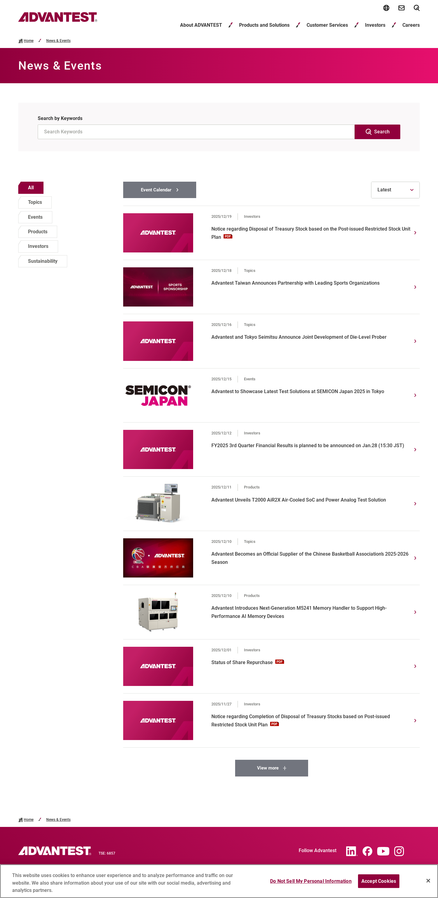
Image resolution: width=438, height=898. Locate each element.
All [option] (31, 187)
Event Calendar (156, 190)
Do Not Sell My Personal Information (311, 884)
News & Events (58, 41)
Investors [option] (38, 246)
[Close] (428, 883)
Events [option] (35, 217)
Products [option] (37, 232)
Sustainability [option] (42, 261)
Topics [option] (35, 202)
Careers (411, 25)
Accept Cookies (378, 884)
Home (28, 41)
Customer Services (327, 25)
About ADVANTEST (201, 25)
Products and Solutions (264, 25)
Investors (375, 25)
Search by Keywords (60, 118)
